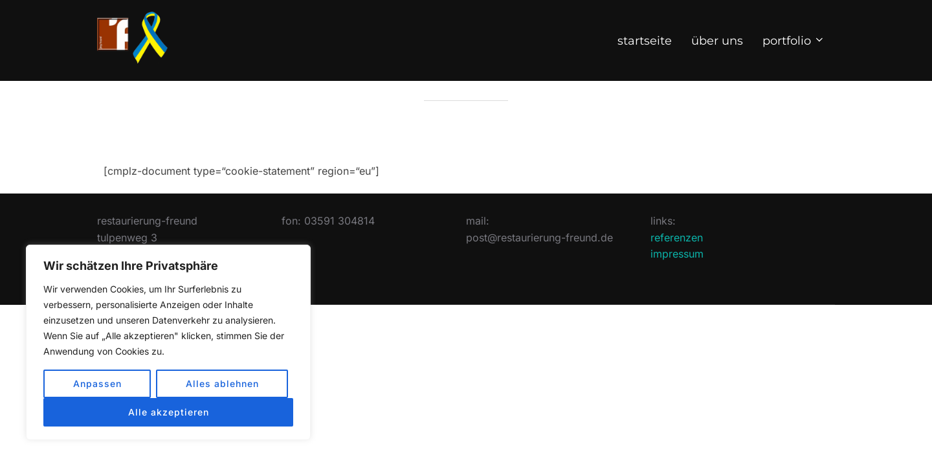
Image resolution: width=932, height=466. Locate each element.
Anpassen (97, 383)
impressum (677, 284)
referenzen (676, 267)
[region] (168, 342)
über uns (717, 41)
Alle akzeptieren (168, 411)
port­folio (794, 41)
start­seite (644, 41)
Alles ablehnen (222, 383)
